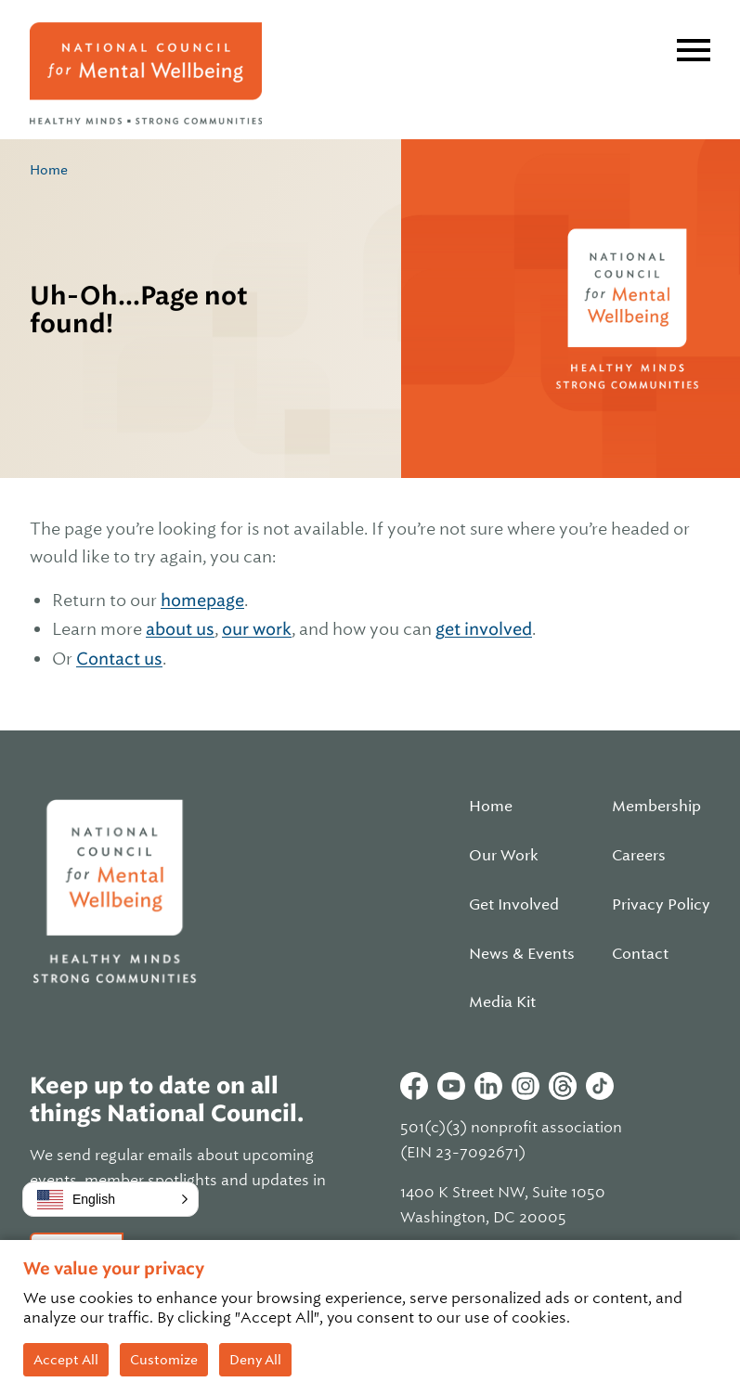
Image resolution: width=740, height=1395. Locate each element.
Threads (563, 1086)
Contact (640, 954)
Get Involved (514, 905)
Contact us (119, 658)
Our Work (504, 855)
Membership (656, 806)
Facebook (414, 1086)
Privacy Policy (661, 905)
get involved (483, 628)
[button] (110, 1199)
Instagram (525, 1086)
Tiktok (600, 1086)
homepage (202, 600)
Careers (639, 855)
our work (257, 628)
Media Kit (502, 1002)
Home (49, 169)
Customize (164, 1359)
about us (180, 628)
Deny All (255, 1359)
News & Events (522, 954)
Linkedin (488, 1086)
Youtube (451, 1086)
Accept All (65, 1359)
